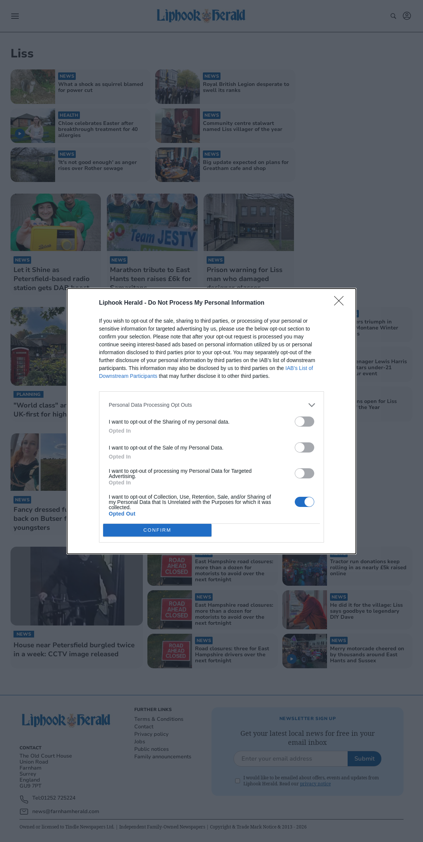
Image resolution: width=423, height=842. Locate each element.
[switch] (304, 421)
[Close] (341, 303)
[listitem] (211, 405)
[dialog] (211, 421)
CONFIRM (157, 530)
